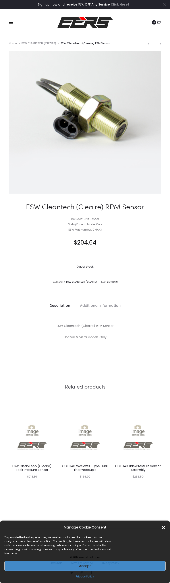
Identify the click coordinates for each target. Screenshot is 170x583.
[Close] (164, 4)
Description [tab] (60, 305)
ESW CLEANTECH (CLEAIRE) (38, 43)
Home (13, 43)
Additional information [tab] (100, 305)
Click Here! (120, 4)
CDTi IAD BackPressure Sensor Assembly (138, 468)
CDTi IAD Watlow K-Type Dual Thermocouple (85, 468)
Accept (85, 566)
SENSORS (112, 282)
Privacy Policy (85, 576)
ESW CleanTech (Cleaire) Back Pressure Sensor (32, 468)
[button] (163, 527)
